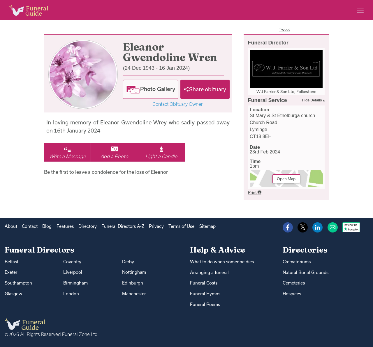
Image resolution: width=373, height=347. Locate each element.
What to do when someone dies (222, 261)
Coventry (72, 261)
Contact (30, 226)
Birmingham (75, 282)
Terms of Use (181, 226)
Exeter (11, 272)
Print (254, 192)
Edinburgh (132, 282)
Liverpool (72, 272)
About (11, 226)
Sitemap (207, 226)
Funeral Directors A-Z (122, 226)
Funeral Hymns (205, 293)
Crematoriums (297, 261)
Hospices (292, 293)
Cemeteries (294, 282)
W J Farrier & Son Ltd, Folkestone (286, 91)
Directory (87, 226)
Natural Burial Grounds (305, 272)
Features (65, 226)
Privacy (156, 226)
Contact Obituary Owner (177, 104)
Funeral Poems (205, 304)
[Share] (205, 89)
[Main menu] (360, 10)
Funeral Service (267, 100)
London (71, 293)
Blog (47, 226)
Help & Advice (217, 250)
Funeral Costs (203, 282)
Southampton (18, 282)
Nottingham (134, 272)
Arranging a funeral (209, 272)
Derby (128, 261)
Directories (305, 250)
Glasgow (13, 293)
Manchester (134, 293)
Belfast (11, 261)
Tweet (284, 29)
